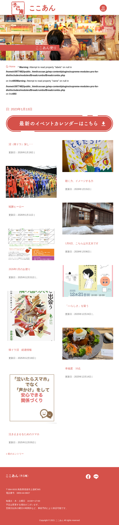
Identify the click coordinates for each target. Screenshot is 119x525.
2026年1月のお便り (19, 269)
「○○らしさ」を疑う (77, 305)
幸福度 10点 (73, 368)
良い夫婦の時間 (73, 363)
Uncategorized (72, 300)
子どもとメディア (17, 429)
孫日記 (11, 201)
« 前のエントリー (15, 454)
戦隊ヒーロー (16, 206)
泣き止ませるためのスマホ (24, 434)
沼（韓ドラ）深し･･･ (21, 144)
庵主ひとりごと (16, 139)
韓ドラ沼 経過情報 (20, 349)
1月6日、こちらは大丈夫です (81, 243)
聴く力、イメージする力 (79, 181)
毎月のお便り (15, 264)
